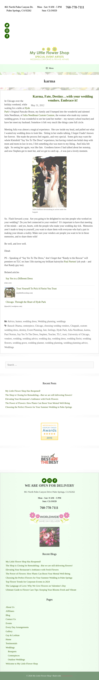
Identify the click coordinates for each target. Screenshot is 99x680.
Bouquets (12, 651)
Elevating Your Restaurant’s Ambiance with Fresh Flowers (31, 399)
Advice (11, 321)
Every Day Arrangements (17, 627)
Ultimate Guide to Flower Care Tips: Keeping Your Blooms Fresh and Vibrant (41, 590)
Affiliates (10, 611)
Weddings (9, 347)
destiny (22, 330)
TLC (59, 334)
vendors (8, 338)
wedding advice (30, 338)
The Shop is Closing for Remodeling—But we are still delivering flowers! (38, 395)
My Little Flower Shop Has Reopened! (22, 391)
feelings (51, 330)
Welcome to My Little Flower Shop (22, 663)
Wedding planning (46, 321)
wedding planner (36, 343)
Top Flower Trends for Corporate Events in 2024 (28, 581)
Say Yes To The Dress (27, 334)
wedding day (45, 338)
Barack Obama (15, 325)
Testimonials (11, 643)
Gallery (9, 631)
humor (19, 321)
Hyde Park (62, 330)
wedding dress (30, 321)
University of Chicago (78, 334)
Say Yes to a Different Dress (19, 278)
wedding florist (74, 338)
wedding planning (53, 343)
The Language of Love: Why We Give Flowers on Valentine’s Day (36, 586)
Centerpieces (14, 655)
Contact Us (11, 619)
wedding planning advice (76, 343)
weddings (61, 321)
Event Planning (34, 330)
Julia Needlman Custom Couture (38, 115)
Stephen (43, 334)
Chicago (39, 325)
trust (64, 334)
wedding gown (20, 343)
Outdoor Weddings (16, 659)
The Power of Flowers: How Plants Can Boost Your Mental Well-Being (37, 403)
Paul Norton (70, 261)
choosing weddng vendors (56, 325)
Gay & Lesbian (13, 635)
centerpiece (28, 325)
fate (45, 330)
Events (9, 623)
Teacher (52, 334)
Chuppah (74, 325)
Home (8, 639)
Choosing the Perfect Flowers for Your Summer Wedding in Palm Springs (38, 407)
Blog (8, 615)
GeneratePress (67, 676)
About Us (10, 607)
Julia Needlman (75, 330)
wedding (17, 338)
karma (87, 330)
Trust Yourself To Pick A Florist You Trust (36, 288)
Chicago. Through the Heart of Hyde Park (26, 302)
